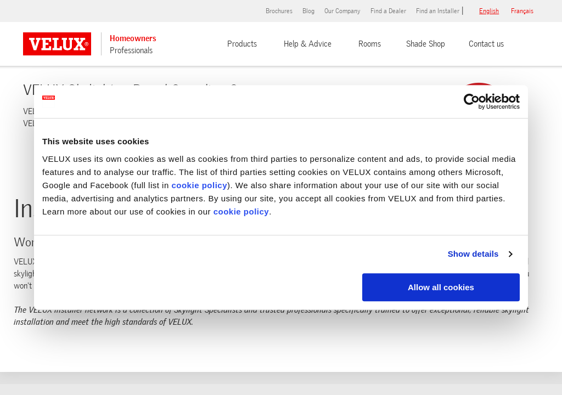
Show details (473, 253)
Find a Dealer (388, 11)
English (489, 11)
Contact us (486, 44)
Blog (308, 11)
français (522, 11)
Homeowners (133, 38)
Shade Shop (425, 44)
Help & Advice (307, 44)
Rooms (369, 44)
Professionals (131, 50)
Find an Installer (437, 11)
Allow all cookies (441, 287)
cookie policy (199, 185)
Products (242, 44)
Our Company (342, 11)
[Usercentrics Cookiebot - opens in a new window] (472, 101)
